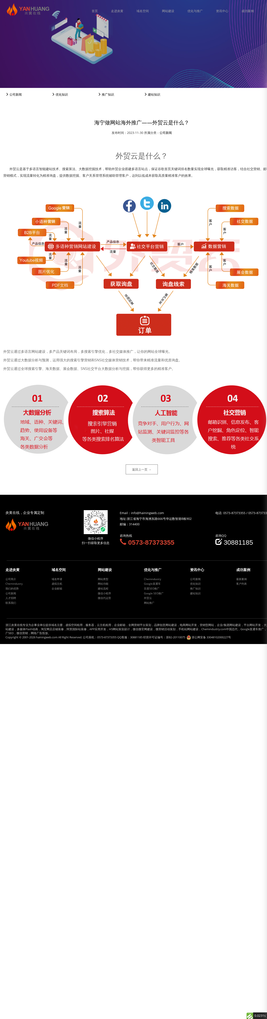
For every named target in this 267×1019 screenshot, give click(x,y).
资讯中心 (222, 11)
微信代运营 (104, 598)
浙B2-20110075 (175, 637)
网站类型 (103, 579)
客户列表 (241, 584)
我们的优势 (12, 588)
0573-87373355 (234, 513)
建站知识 (152, 94)
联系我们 (10, 603)
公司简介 (10, 579)
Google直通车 (152, 584)
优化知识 (60, 94)
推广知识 (106, 94)
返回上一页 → (141, 469)
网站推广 (149, 603)
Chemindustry (14, 584)
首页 (95, 11)
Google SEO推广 (154, 593)
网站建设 (168, 11)
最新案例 (241, 579)
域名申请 (57, 579)
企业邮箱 (57, 588)
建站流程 (103, 588)
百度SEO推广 (152, 588)
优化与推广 (195, 11)
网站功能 (103, 584)
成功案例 (248, 11)
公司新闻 (13, 94)
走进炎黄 (117, 11)
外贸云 (148, 598)
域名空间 (142, 11)
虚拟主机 (57, 584)
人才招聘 (10, 598)
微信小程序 (104, 593)
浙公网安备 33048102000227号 (211, 637)
